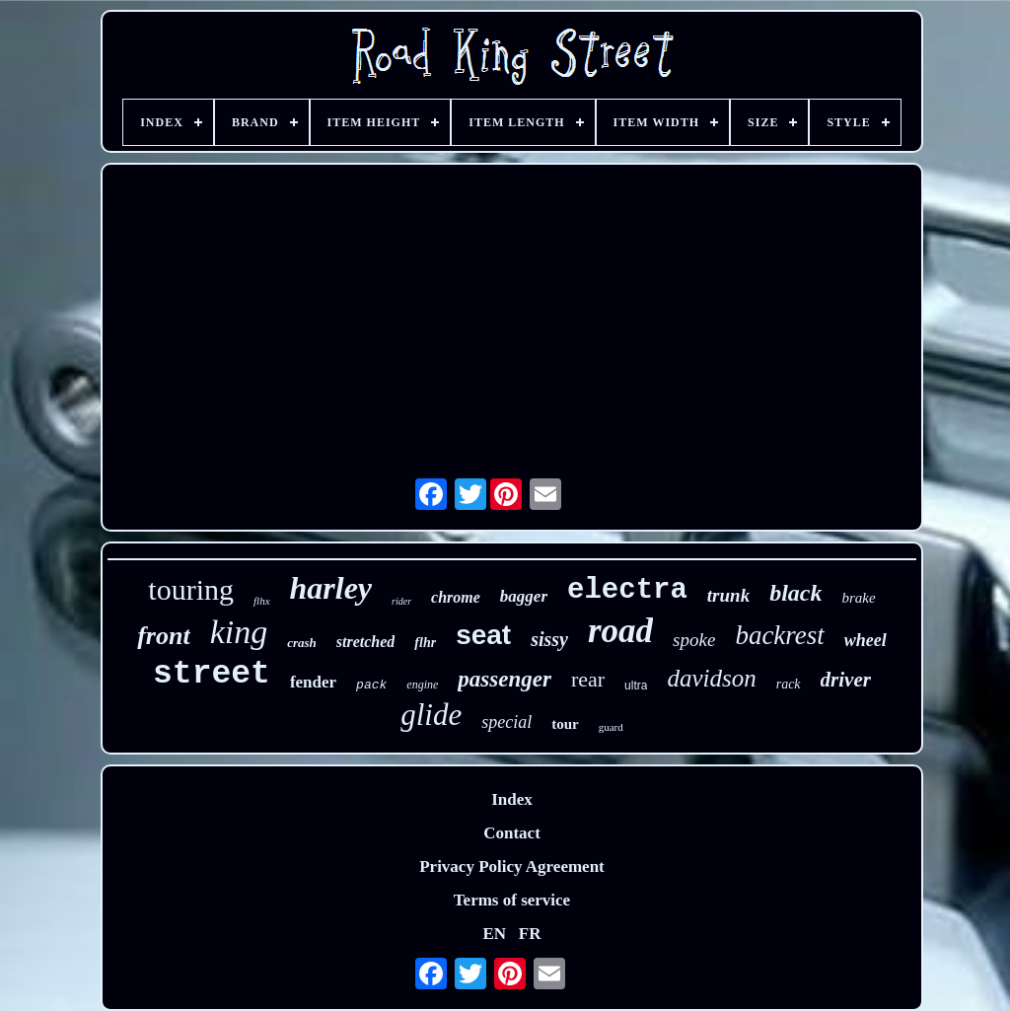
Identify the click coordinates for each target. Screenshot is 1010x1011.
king (239, 632)
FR (530, 933)
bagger (523, 596)
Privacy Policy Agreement (512, 866)
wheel (865, 640)
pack (371, 685)
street (211, 674)
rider (401, 601)
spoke (694, 639)
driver (846, 679)
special (506, 722)
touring (191, 589)
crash (302, 642)
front (163, 635)
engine (422, 684)
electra (627, 590)
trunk (728, 595)
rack (788, 684)
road (620, 631)
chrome (455, 597)
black (795, 593)
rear (588, 679)
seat (483, 634)
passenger (504, 679)
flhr (425, 642)
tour (565, 724)
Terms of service (512, 900)
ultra (635, 685)
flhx (261, 601)
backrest (779, 635)
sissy (549, 639)
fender (313, 682)
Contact (512, 833)
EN (494, 933)
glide (431, 714)
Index (512, 799)
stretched (366, 641)
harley (331, 588)
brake (858, 598)
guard (611, 727)
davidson (711, 678)
